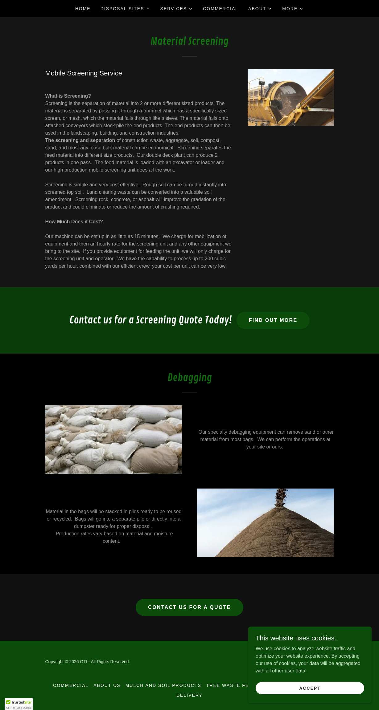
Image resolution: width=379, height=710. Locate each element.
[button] (125, 8)
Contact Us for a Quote (189, 607)
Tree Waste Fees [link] (231, 685)
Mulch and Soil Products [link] (163, 685)
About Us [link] (106, 685)
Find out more (273, 320)
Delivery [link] (189, 695)
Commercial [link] (220, 8)
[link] (298, 662)
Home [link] (83, 8)
